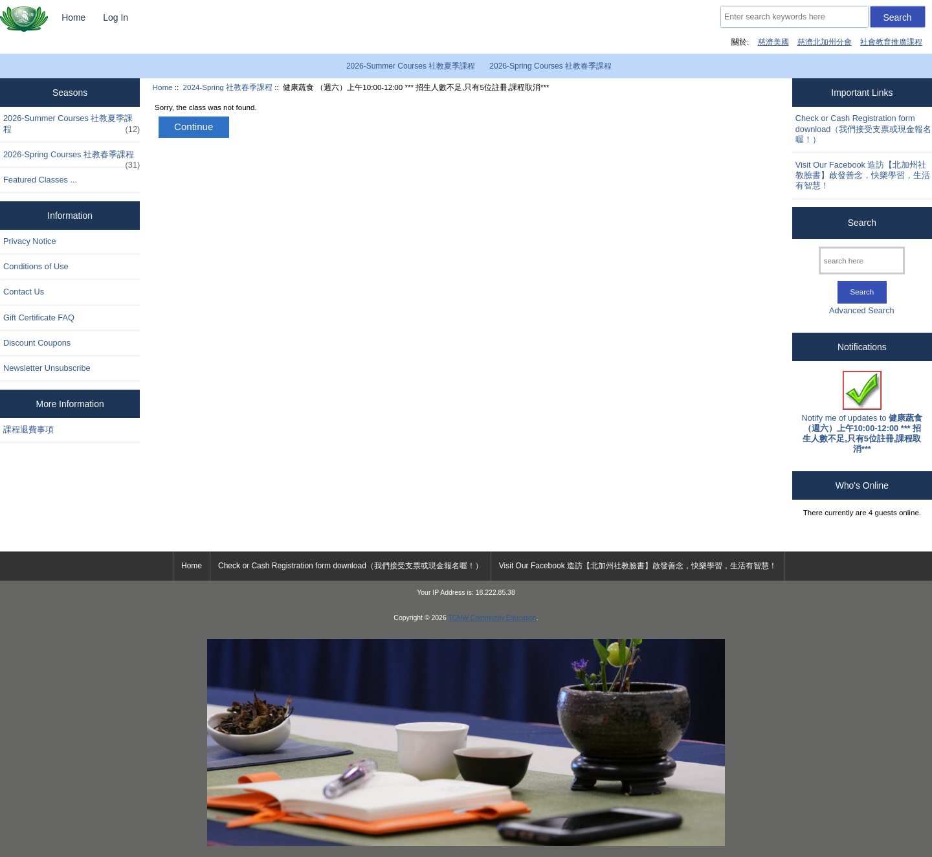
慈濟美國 (773, 42)
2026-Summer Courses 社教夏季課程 (410, 66)
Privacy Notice (29, 241)
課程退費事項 (28, 429)
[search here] (862, 260)
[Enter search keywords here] (794, 16)
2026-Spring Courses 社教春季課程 (550, 66)
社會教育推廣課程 (891, 42)
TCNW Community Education (492, 617)
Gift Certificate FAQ (38, 317)
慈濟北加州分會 (824, 42)
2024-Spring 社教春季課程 (227, 87)
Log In (115, 17)
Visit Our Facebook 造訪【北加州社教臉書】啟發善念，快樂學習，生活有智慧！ (862, 175)
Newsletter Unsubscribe (47, 368)
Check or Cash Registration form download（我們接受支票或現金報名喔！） (863, 128)
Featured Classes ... (40, 179)
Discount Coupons (37, 343)
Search (862, 222)
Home (73, 17)
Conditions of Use (36, 266)
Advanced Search (861, 310)
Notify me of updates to (862, 412)
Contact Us (23, 291)
